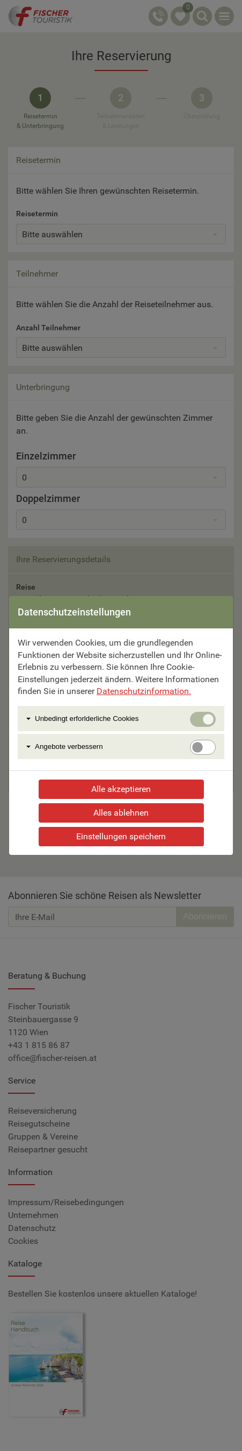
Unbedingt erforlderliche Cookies (86, 718)
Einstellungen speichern (121, 836)
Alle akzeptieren (121, 789)
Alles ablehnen (121, 813)
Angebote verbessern (69, 746)
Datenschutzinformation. (144, 691)
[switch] (203, 747)
